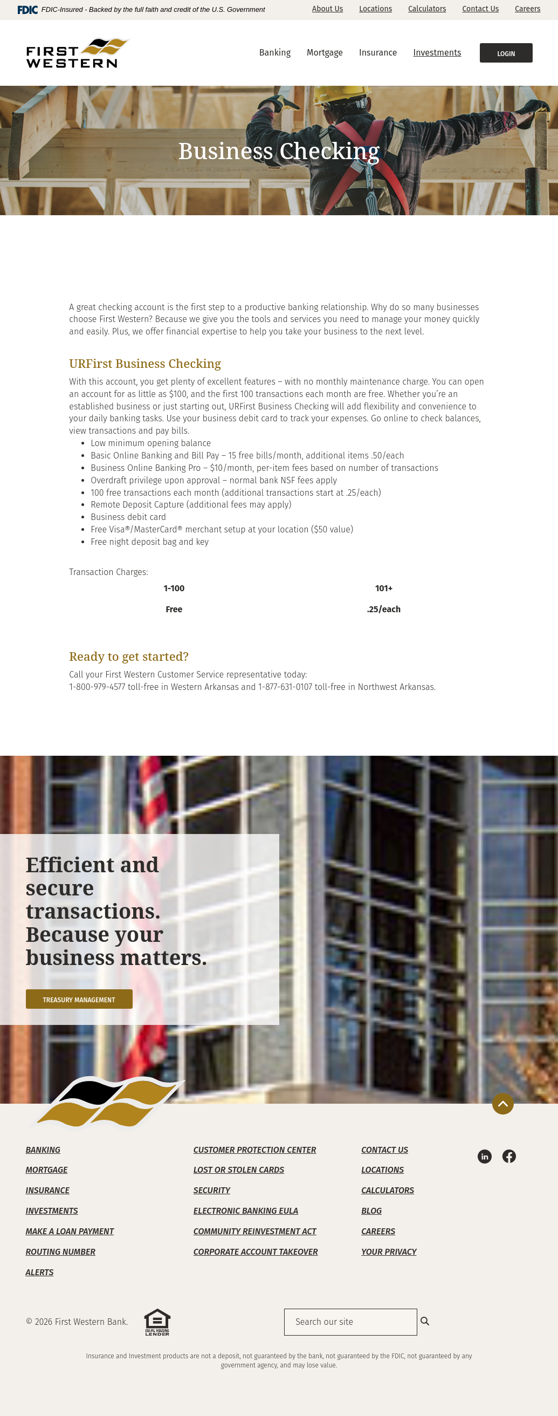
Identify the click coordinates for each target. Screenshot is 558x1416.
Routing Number (60, 1252)
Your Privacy (388, 1252)
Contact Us (480, 8)
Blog (371, 1211)
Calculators (427, 8)
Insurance (48, 1190)
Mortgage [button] (325, 52)
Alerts (40, 1272)
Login (506, 54)
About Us (327, 8)
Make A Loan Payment (70, 1231)
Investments (437, 52)
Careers (527, 8)
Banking (43, 1150)
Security (212, 1190)
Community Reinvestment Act (255, 1231)
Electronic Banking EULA (246, 1211)
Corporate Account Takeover (256, 1252)
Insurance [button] (378, 52)
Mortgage (47, 1170)
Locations (375, 8)
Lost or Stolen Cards (239, 1170)
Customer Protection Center (255, 1150)
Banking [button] (275, 52)
